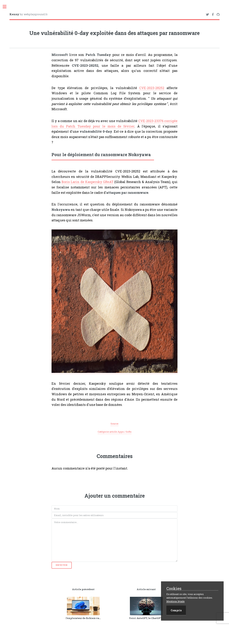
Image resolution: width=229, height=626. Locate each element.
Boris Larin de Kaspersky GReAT (87, 182)
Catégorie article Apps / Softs (114, 431)
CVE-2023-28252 (151, 88)
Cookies (173, 589)
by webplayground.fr (28, 14)
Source (114, 423)
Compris (176, 610)
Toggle (6, 6)
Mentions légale (175, 601)
